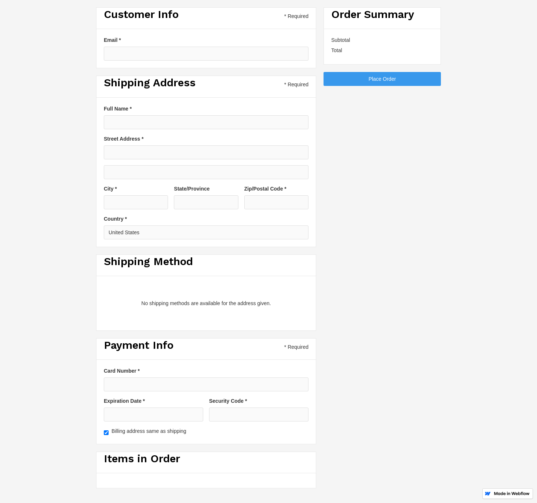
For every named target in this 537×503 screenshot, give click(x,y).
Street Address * (123, 139)
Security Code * (228, 401)
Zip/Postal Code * (265, 189)
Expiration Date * (124, 401)
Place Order (382, 79)
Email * (112, 40)
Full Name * (118, 109)
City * (110, 189)
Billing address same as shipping (149, 431)
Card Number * (122, 371)
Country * (115, 219)
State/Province (191, 189)
